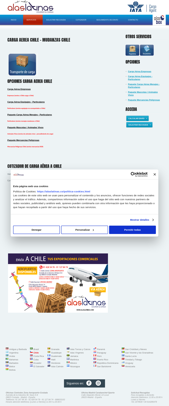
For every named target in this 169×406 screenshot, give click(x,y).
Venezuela (130, 366)
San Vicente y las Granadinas (139, 352)
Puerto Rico (102, 359)
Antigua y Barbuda (18, 349)
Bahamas (13, 359)
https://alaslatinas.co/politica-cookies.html (63, 191)
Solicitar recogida (56, 20)
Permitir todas (132, 229)
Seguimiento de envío (107, 20)
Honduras (55, 363)
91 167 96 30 (21, 399)
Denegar (36, 229)
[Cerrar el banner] (155, 174)
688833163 (60, 399)
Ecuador (37, 363)
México (73, 363)
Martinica (74, 359)
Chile (36, 352)
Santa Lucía (131, 356)
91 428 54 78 (34, 399)
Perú (99, 356)
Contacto (133, 20)
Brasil (36, 349)
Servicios (31, 20)
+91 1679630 (136, 402)
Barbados (13, 363)
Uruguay (129, 363)
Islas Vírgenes (77, 352)
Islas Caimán (57, 366)
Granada (55, 349)
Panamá (101, 349)
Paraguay (101, 352)
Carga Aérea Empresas (139, 71)
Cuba (36, 359)
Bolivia (12, 370)
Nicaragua (75, 366)
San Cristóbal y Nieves (136, 349)
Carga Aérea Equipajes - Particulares (140, 78)
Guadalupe (56, 352)
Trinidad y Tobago (133, 359)
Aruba (12, 356)
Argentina (13, 352)
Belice (12, 366)
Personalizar (84, 229)
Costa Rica (38, 356)
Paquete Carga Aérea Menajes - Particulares (144, 85)
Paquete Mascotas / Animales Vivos (143, 93)
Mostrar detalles (139, 219)
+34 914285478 (150, 402)
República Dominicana (107, 363)
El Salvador (38, 366)
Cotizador (81, 20)
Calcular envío (137, 119)
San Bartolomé (104, 366)
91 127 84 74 (47, 399)
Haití (53, 359)
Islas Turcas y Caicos (80, 349)
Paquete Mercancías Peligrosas (144, 100)
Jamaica (74, 356)
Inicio (13, 20)
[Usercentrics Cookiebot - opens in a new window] (133, 174)
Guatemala (56, 356)
